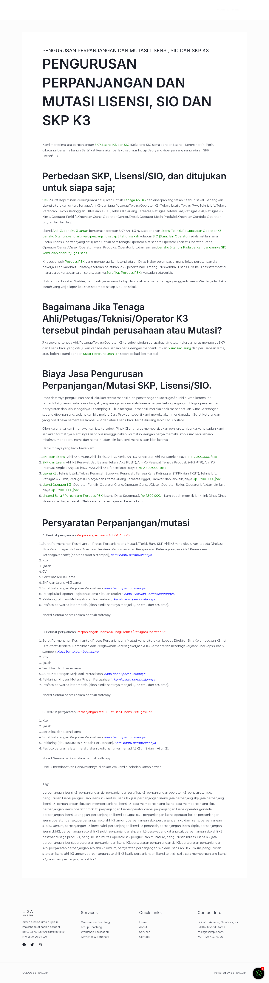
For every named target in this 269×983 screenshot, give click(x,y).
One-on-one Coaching (95, 922)
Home (45, 9)
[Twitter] (191, 10)
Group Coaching (91, 927)
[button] (226, 10)
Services (79, 9)
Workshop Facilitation (95, 932)
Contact (99, 9)
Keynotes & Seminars (95, 937)
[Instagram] (199, 10)
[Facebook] (183, 10)
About (61, 9)
